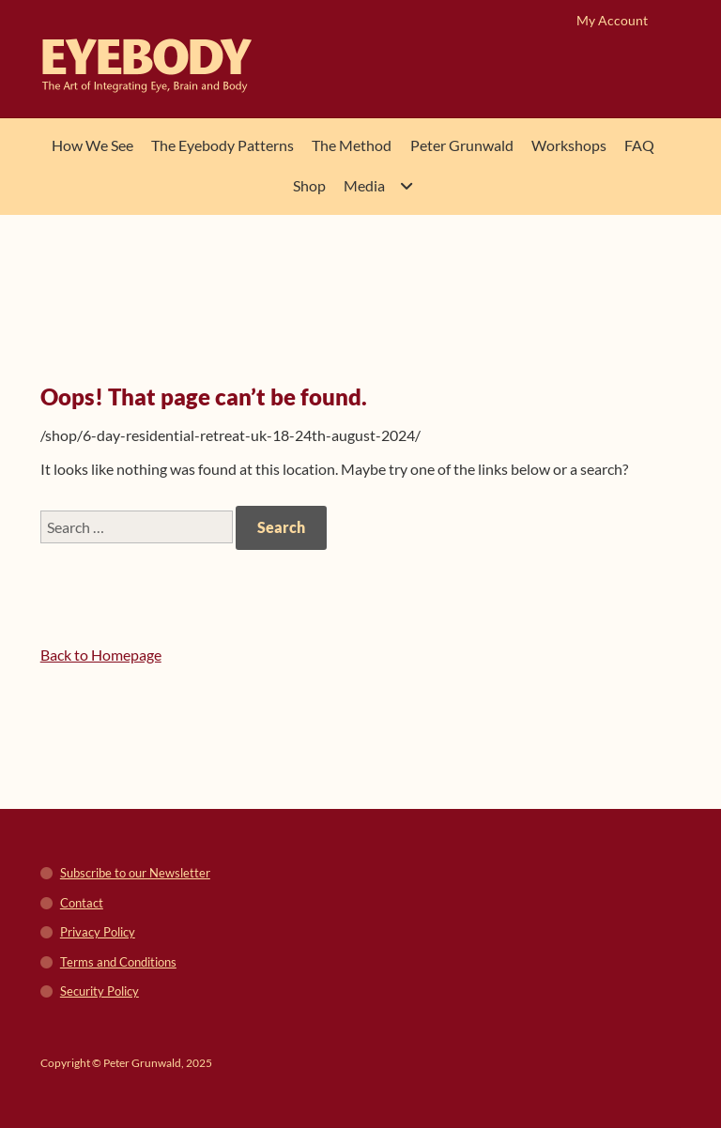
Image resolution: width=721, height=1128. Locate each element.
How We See (92, 145)
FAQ (639, 145)
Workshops (568, 145)
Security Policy (99, 990)
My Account (612, 20)
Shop (309, 185)
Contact (81, 902)
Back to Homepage (100, 654)
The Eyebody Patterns (222, 145)
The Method (351, 145)
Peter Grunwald (462, 145)
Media (364, 185)
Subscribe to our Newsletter (135, 872)
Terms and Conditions (118, 961)
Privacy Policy (97, 931)
